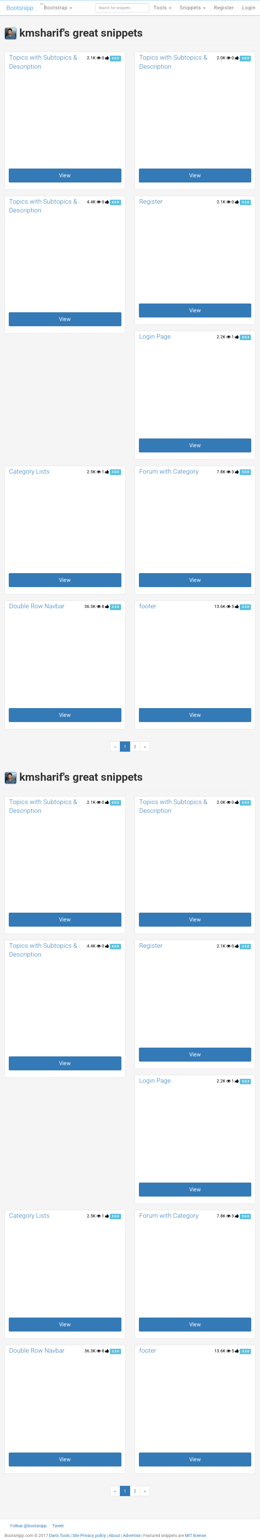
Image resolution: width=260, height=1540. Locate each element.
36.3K (92, 606)
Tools (162, 8)
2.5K (94, 471)
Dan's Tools (59, 1535)
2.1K (94, 57)
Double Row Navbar (36, 606)
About (114, 1535)
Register (151, 201)
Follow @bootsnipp (28, 1525)
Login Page (155, 336)
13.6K (222, 606)
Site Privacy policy (89, 1535)
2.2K (224, 336)
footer (147, 606)
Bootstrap (56, 6)
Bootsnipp (19, 8)
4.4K (94, 201)
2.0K (224, 57)
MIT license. (196, 1535)
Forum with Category (169, 471)
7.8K (224, 471)
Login (249, 8)
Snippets (193, 8)
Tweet (58, 1525)
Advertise (131, 1535)
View (65, 175)
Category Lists (29, 471)
